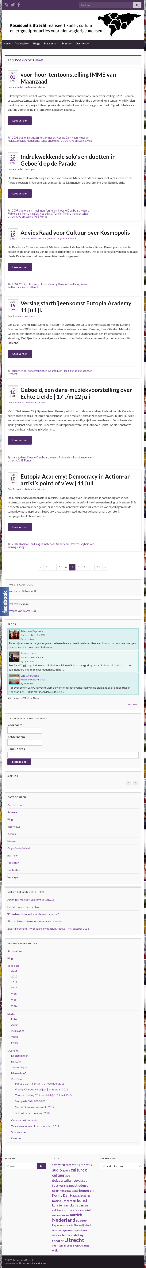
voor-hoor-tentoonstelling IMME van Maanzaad (68, 78)
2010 (14, 988)
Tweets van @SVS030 (21, 610)
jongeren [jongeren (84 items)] (86, 1190)
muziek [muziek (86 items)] (76, 1215)
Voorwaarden (19, 1132)
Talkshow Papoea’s (32, 631)
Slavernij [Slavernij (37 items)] (79, 1225)
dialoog (52, 284)
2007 (14, 1005)
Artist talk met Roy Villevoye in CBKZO (30, 899)
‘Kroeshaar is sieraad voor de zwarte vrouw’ (33, 914)
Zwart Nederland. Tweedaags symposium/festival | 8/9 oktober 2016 (48, 928)
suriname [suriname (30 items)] (82, 1230)
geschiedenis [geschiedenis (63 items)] (78, 1185)
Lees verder (19, 120)
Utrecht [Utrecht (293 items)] (74, 1239)
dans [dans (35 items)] (67, 1175)
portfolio (12, 855)
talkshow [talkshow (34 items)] (56, 1235)
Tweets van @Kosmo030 (22, 591)
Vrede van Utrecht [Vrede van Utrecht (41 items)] (78, 1245)
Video (14, 1036)
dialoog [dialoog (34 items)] (83, 1181)
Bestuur (16, 1061)
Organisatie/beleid (66, 238)
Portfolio (16, 1079)
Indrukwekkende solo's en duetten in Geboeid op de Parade (68, 160)
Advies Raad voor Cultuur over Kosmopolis (75, 232)
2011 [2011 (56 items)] (82, 1165)
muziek (21, 140)
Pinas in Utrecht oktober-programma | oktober (35, 921)
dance (15, 457)
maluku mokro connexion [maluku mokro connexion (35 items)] (65, 1210)
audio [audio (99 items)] (57, 1170)
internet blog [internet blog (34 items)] (72, 1191)
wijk (89, 140)
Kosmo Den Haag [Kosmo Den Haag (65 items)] (65, 1195)
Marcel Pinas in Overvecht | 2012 (34, 1107)
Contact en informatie (24, 1120)
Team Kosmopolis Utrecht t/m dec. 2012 (35, 1126)
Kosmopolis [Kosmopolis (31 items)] (84, 1196)
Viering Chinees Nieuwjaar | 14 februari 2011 (41, 1089)
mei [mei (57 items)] (89, 1210)
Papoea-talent (29, 653)
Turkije (57, 213)
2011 (14, 982)
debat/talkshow (37, 370)
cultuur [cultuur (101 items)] (58, 1175)
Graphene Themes (36, 1263)
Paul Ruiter (29, 683)
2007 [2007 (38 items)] (54, 1165)
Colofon (16, 1138)
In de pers (51, 43)
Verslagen (30, 169)
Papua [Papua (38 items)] (55, 1225)
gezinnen (37, 137)
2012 (22, 284)
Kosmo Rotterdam (60, 457)
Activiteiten (22, 43)
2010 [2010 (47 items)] (75, 1165)
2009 (15, 210)
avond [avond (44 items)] (66, 1170)
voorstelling (78, 140)
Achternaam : (24, 740)
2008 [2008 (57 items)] (61, 1165)
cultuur (42, 284)
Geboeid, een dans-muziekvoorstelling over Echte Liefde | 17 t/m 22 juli (76, 393)
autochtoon (19, 370)
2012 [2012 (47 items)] (89, 1165)
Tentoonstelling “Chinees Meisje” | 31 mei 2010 (43, 1095)
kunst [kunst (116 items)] (82, 1200)
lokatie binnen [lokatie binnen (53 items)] (78, 1205)
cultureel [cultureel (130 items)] (80, 1169)
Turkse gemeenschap (76, 213)
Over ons (82, 43)
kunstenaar (85, 370)
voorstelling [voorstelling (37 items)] (59, 1245)
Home (7, 43)
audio (22, 137)
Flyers (14, 1042)
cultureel (31, 284)
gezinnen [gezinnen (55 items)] (58, 1190)
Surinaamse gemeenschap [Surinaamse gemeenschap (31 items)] (65, 1230)
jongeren (50, 137)
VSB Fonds (40, 216)
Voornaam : (24, 728)
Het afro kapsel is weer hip (23, 907)
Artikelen (42, 238)
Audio (14, 1024)
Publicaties (14, 869)
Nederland (33, 140)
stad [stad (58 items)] (87, 1225)
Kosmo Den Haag (67, 137)
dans (30, 210)
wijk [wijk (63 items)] (55, 1250)
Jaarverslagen (19, 1067)
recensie (86, 457)
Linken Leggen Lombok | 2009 (32, 1113)
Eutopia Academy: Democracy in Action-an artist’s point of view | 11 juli (76, 480)
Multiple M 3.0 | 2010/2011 (31, 1101)
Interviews (13, 826)
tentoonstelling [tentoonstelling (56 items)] (73, 1235)
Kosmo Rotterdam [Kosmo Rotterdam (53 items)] (64, 1200)
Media (67, 43)
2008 (15, 137)
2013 (14, 970)
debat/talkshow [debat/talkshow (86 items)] (65, 1180)
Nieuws (41, 87)
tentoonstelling (50, 140)
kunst (25, 213)
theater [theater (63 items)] (58, 1241)
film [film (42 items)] (66, 1185)
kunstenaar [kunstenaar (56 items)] (60, 1205)
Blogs (36, 43)
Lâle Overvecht (30, 675)
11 (98, 567)
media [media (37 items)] (82, 1210)
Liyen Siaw (29, 639)
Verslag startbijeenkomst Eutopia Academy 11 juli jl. (76, 306)
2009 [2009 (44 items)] (68, 1165)
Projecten (13, 862)
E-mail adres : (16, 749)
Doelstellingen (20, 1055)
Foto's (14, 1019)
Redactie (17, 87)
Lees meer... (133, 704)
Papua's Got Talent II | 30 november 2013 (39, 1083)
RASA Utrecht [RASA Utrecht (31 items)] (66, 1225)
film (29, 137)
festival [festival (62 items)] (57, 1185)
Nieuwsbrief (18, 1073)
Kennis (11, 833)
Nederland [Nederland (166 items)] (63, 1220)
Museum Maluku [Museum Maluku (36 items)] (60, 1215)
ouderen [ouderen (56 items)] (81, 1220)
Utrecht (65, 140)
